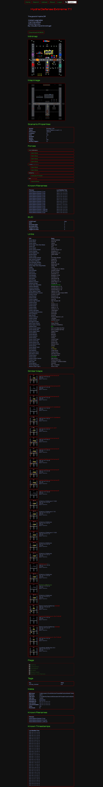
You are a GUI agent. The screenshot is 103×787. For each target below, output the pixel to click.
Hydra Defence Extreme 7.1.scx (37, 191)
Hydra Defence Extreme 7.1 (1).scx (38, 720)
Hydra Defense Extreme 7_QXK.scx (38, 209)
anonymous (42, 699)
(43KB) (36, 32)
